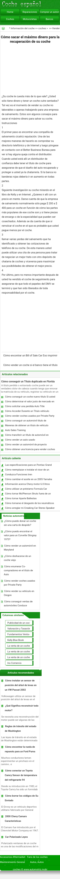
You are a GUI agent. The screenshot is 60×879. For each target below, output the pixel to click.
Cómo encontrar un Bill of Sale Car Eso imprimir (30, 355)
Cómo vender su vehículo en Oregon (19, 593)
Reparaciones (30, 12)
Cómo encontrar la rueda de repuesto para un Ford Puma (20, 749)
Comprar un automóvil (49, 12)
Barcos (49, 19)
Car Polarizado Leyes (16, 836)
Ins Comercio (14, 663)
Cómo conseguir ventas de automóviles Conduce (18, 603)
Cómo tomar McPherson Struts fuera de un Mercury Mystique (28, 494)
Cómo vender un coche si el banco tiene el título (30, 365)
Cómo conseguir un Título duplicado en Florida (28, 381)
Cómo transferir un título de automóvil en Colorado (27, 436)
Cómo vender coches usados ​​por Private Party (29, 415)
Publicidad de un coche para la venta (26, 622)
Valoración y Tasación (19, 628)
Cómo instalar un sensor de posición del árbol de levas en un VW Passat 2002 (20, 685)
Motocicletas (30, 19)
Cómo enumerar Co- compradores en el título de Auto (18, 570)
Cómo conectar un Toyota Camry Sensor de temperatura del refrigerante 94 (21, 775)
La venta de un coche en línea (23, 645)
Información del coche (23, 28)
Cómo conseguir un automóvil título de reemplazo (25, 421)
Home (10, 12)
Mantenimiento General (12, 862)
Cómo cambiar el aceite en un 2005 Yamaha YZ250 (28, 480)
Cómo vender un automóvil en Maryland (20, 547)
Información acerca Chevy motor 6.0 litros (27, 484)
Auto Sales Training (15, 430)
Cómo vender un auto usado (20, 439)
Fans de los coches (37, 857)
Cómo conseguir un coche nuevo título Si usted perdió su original (30, 397)
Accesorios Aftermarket (12, 857)
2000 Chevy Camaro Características (16, 818)
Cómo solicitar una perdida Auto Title (25, 406)
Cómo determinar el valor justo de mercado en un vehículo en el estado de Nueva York (29, 402)
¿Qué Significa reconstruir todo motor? (21, 708)
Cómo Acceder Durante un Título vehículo (27, 411)
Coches (10, 19)
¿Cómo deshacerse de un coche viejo (17, 558)
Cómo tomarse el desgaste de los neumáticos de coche (29, 504)
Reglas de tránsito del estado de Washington (20, 728)
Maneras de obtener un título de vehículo (26, 425)
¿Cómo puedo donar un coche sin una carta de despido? (20, 523)
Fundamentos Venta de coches (23, 634)
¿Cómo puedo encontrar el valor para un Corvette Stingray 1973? (20, 535)
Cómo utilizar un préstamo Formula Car (26, 488)
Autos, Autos (37, 862)
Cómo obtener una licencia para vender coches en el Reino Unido (30, 450)
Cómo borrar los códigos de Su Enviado (21, 798)
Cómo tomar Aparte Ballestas (21, 498)
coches (42, 28)
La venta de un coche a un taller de (25, 657)
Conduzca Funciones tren (18, 474)
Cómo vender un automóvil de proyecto (26, 444)
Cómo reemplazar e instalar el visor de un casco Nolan (27, 470)
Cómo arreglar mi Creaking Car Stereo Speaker (30, 508)
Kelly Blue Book (15, 640)
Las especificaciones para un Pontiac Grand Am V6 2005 (28, 465)
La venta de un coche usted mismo (25, 651)
